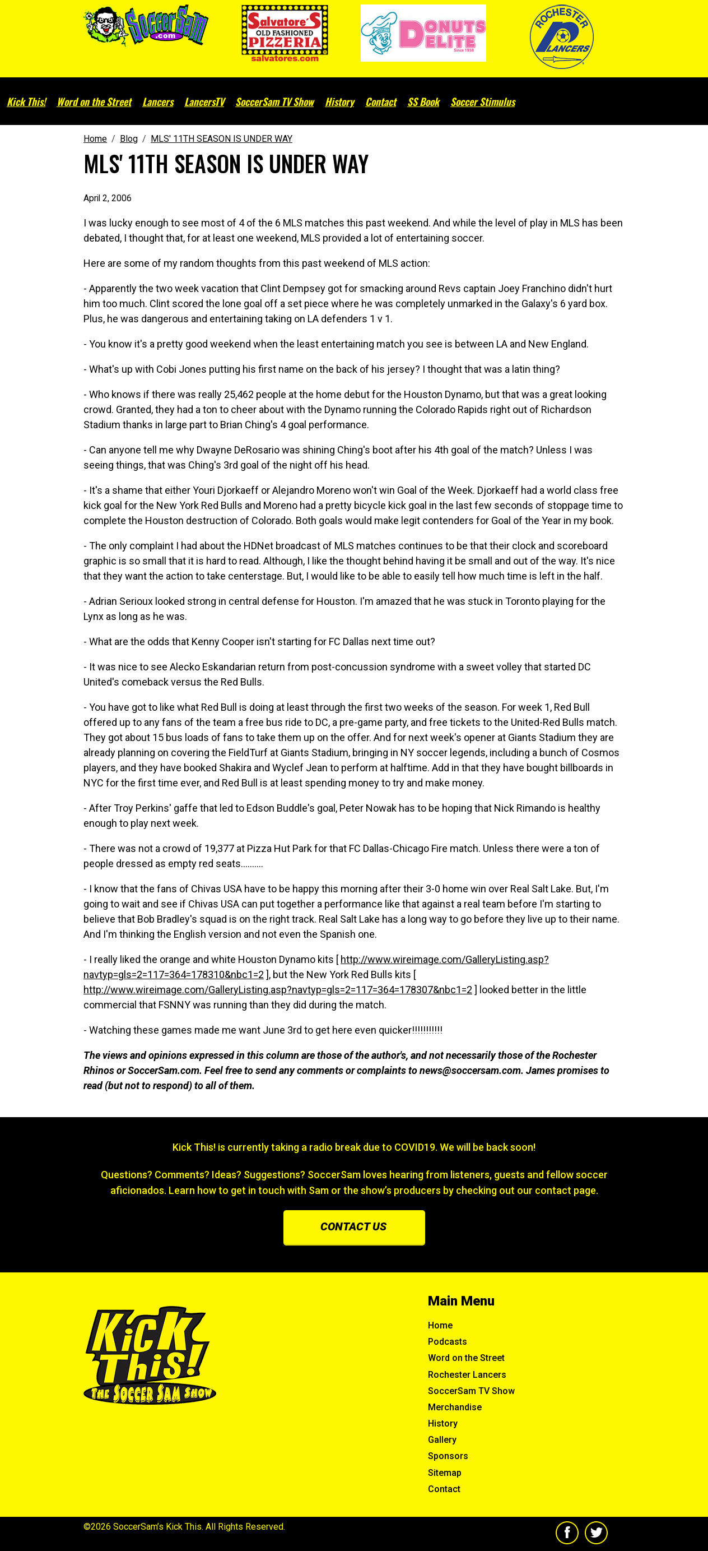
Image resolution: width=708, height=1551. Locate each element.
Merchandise (455, 1407)
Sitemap (445, 1472)
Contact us (353, 1226)
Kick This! (26, 101)
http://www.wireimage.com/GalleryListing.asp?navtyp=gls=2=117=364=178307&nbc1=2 (277, 990)
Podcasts (447, 1341)
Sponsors (448, 1456)
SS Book (423, 101)
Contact (380, 101)
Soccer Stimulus (482, 101)
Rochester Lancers (467, 1374)
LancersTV (204, 101)
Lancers (157, 101)
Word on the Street (94, 101)
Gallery (442, 1439)
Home (440, 1325)
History (339, 101)
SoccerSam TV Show (274, 101)
